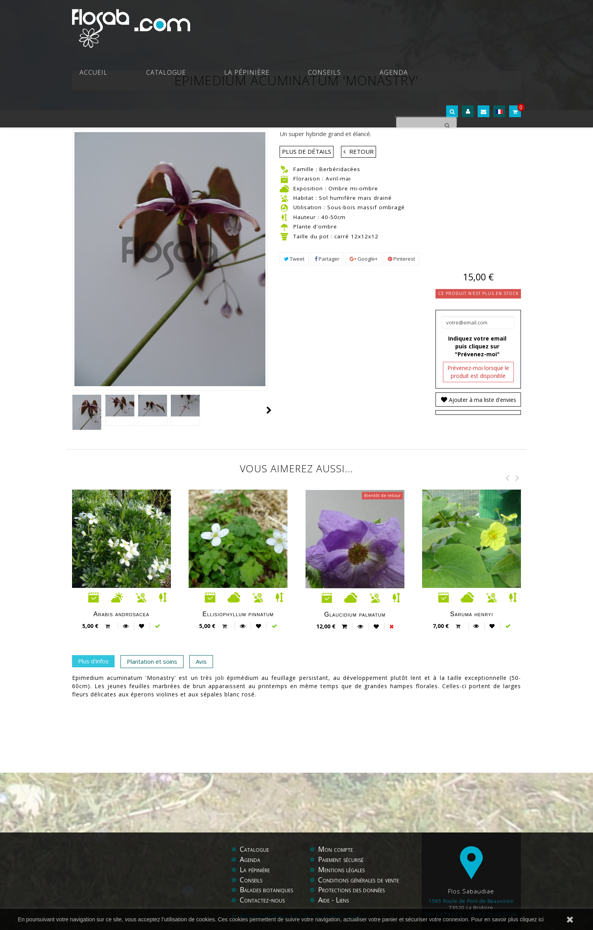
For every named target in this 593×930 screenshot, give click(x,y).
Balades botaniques (268, 890)
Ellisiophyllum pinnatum (238, 614)
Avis (201, 661)
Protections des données (353, 890)
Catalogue (256, 23)
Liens (343, 900)
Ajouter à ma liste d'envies (481, 399)
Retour (361, 151)
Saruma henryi (471, 614)
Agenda (407, 23)
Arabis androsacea (121, 614)
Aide (325, 900)
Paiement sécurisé (343, 859)
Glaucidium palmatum (354, 614)
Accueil (210, 23)
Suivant (269, 410)
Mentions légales (343, 870)
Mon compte (336, 849)
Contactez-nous (263, 900)
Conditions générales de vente (361, 880)
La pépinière (311, 23)
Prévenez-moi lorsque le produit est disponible (478, 371)
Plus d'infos (93, 661)
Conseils (363, 23)
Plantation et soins (152, 661)
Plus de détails (306, 151)
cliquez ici (532, 919)
